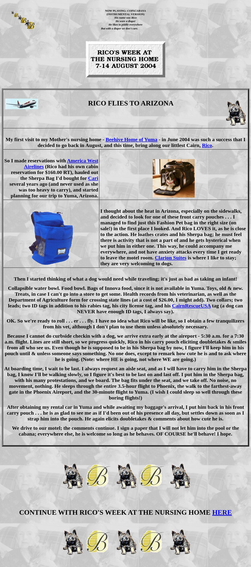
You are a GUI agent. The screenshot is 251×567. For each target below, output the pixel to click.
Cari (93, 178)
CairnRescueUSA (191, 305)
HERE (222, 512)
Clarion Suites (170, 257)
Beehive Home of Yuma (131, 139)
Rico (207, 145)
